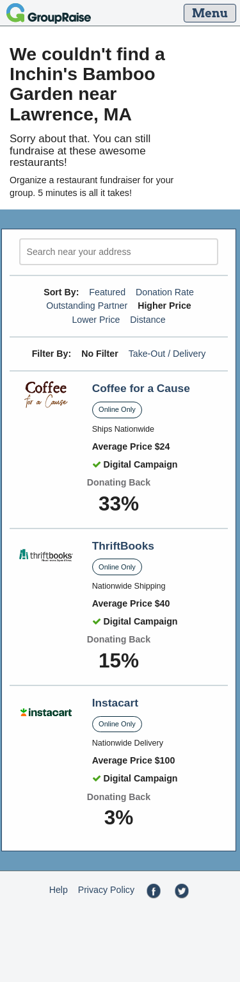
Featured (107, 292)
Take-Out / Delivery (167, 353)
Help (58, 890)
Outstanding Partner (86, 305)
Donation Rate (165, 292)
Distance (147, 320)
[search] (118, 252)
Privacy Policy (106, 890)
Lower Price (96, 320)
